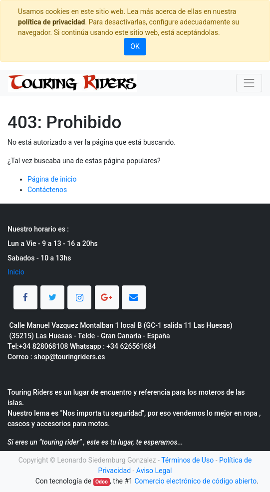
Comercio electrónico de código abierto (195, 481)
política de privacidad (51, 22)
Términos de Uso (187, 460)
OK (134, 46)
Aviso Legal (154, 471)
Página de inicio (52, 179)
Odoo (101, 482)
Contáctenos (47, 190)
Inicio (15, 272)
